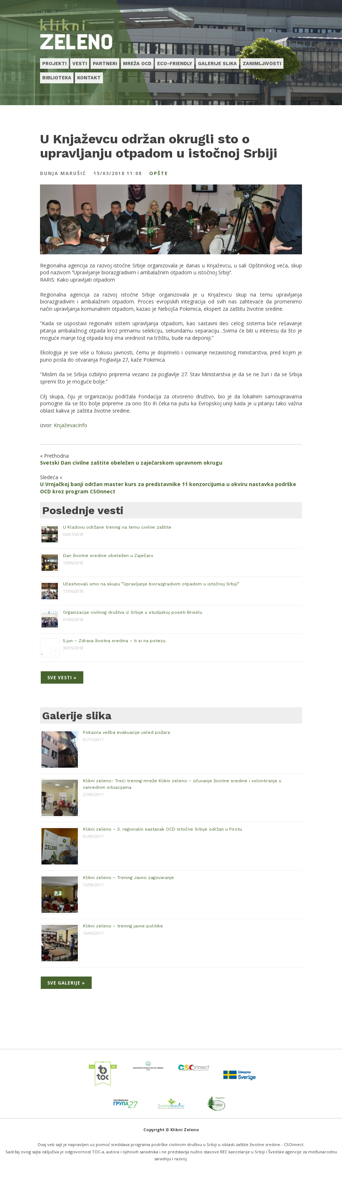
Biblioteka (56, 77)
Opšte (158, 173)
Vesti (79, 63)
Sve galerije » (66, 983)
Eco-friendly (174, 63)
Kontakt (89, 77)
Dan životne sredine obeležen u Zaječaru (108, 555)
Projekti (54, 63)
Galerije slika (217, 63)
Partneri (105, 63)
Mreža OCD (137, 63)
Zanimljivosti (262, 63)
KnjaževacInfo (70, 425)
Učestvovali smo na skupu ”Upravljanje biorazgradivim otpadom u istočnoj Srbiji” (151, 583)
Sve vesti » (62, 678)
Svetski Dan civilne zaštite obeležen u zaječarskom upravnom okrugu (131, 462)
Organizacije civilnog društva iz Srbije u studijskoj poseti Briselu (132, 612)
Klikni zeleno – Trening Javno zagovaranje (128, 877)
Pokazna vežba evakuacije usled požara (126, 732)
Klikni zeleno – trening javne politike (123, 926)
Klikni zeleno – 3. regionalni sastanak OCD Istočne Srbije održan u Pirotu (162, 829)
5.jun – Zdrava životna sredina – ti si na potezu (114, 640)
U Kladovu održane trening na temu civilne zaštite (117, 527)
